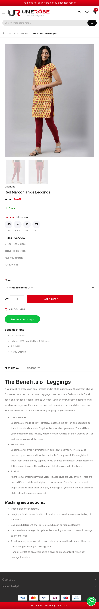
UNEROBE (24, 33)
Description (12, 368)
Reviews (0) (33, 368)
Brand (12, 33)
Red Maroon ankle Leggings (45, 33)
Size (8, 280)
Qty (6, 299)
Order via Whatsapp (22, 319)
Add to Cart (51, 299)
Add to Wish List (17, 309)
